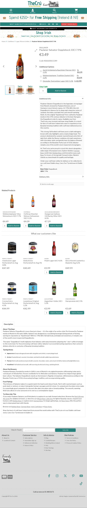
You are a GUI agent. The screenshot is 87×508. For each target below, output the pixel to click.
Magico (66, 496)
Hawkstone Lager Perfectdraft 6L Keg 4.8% (10, 263)
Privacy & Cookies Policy (73, 443)
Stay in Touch (16, 430)
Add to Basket (60, 91)
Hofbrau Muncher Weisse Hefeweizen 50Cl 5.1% (31, 216)
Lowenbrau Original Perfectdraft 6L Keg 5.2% (31, 303)
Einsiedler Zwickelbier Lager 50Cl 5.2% (62, 81)
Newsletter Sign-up (29, 440)
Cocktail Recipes (49, 440)
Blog (46, 438)
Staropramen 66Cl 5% (73, 301)
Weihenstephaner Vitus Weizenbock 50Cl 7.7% (12, 215)
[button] (36, 50)
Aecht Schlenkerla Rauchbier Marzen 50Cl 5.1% (63, 71)
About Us (5, 438)
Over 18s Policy (70, 440)
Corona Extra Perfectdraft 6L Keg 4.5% (10, 303)
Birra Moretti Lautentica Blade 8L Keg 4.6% (75, 262)
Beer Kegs (65, 401)
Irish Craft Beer (36, 407)
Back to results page (48, 184)
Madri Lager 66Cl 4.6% (53, 261)
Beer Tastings (49, 448)
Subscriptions (28, 438)
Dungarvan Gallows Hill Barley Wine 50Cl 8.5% (53, 216)
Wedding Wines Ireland (52, 443)
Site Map (47, 450)
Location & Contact (8, 440)
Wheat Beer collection (45, 399)
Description (8, 324)
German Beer (38, 401)
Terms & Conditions (72, 438)
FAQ (46, 445)
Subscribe (65, 430)
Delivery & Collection (30, 443)
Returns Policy (28, 445)
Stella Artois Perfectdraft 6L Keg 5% (32, 262)
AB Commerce (80, 496)
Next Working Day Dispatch (43, 28)
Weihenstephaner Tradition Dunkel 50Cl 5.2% (63, 76)
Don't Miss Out (69, 24)
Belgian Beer (57, 153)
